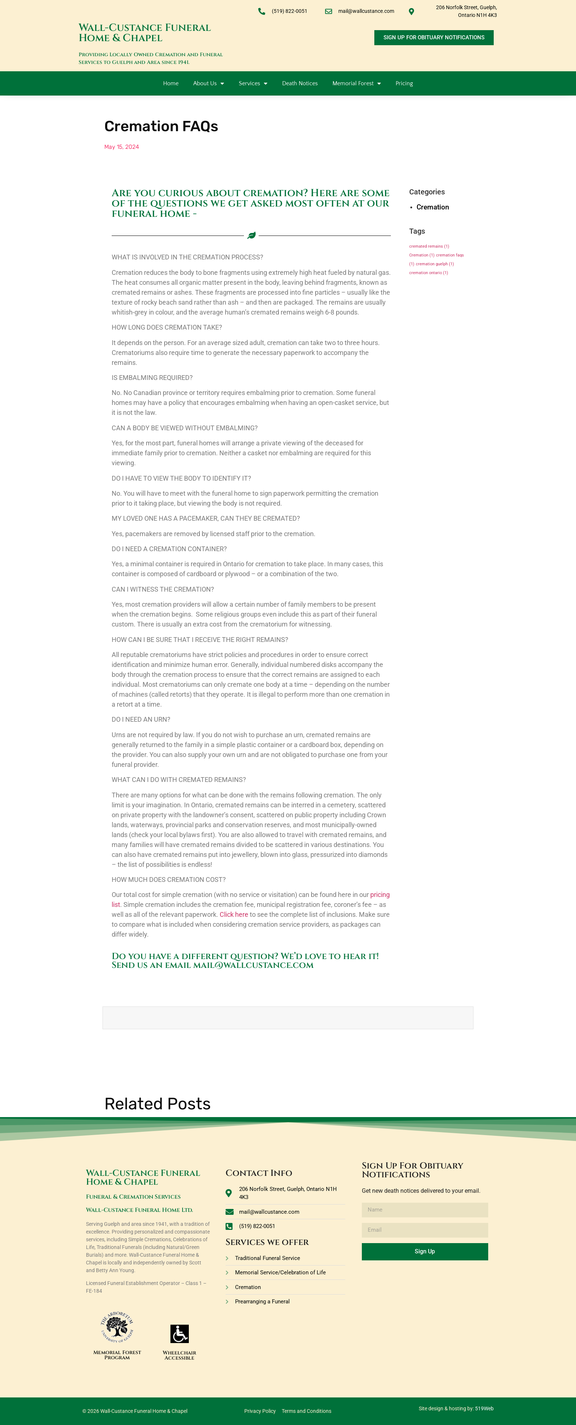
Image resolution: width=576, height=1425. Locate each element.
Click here (234, 914)
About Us (208, 83)
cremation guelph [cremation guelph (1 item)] (435, 264)
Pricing (404, 83)
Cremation (433, 207)
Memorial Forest (356, 83)
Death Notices (300, 83)
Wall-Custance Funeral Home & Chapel (145, 33)
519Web (484, 1408)
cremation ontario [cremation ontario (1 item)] (428, 272)
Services (253, 83)
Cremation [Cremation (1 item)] (422, 255)
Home (171, 83)
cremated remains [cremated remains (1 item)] (429, 246)
